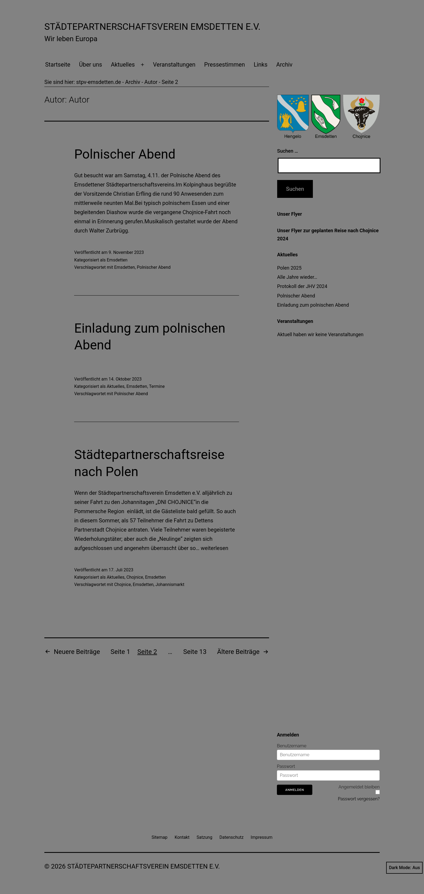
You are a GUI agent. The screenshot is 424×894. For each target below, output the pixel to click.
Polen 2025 (289, 268)
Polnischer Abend (124, 154)
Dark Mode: (404, 867)
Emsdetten (117, 260)
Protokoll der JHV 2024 (302, 286)
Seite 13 (195, 652)
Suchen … (287, 151)
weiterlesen (214, 548)
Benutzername (291, 746)
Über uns (90, 64)
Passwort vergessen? (359, 799)
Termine (157, 386)
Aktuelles (123, 64)
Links (260, 64)
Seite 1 (120, 652)
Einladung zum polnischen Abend (313, 305)
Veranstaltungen (174, 64)
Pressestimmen (224, 64)
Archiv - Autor (141, 82)
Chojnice (134, 577)
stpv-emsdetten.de (98, 82)
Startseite (57, 64)
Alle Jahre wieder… (297, 277)
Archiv (284, 64)
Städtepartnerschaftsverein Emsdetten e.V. (152, 26)
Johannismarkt (169, 584)
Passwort (286, 766)
